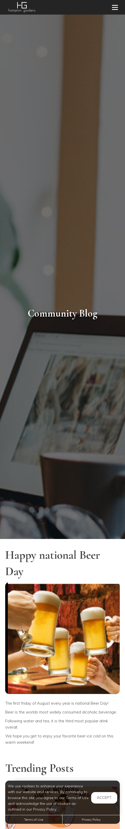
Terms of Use (33, 819)
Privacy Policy (91, 819)
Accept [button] (104, 797)
